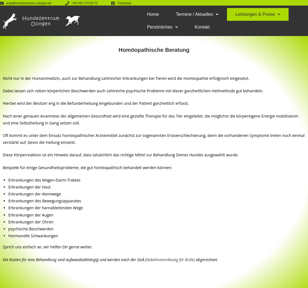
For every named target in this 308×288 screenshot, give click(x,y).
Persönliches (162, 27)
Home (153, 14)
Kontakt (202, 27)
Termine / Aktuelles (197, 14)
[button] (197, 14)
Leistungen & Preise (257, 14)
